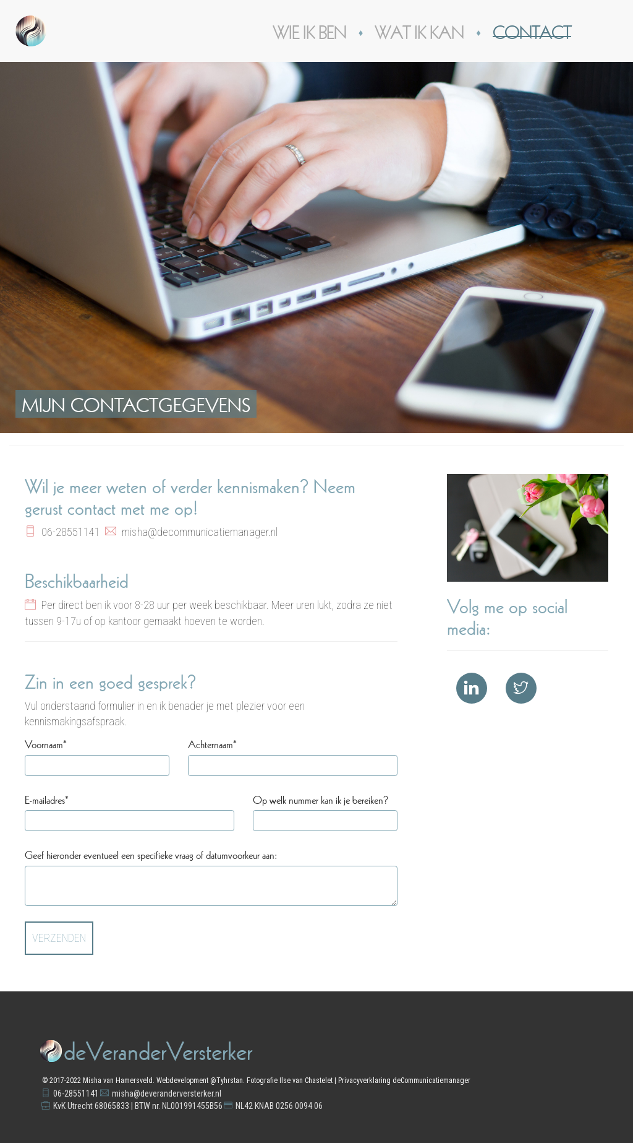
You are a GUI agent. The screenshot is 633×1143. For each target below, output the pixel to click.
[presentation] (303, 945)
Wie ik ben (309, 30)
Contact (532, 30)
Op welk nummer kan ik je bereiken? (320, 799)
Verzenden (59, 937)
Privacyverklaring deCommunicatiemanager (404, 1080)
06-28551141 (76, 1093)
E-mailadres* (47, 799)
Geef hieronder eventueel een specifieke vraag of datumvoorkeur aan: (151, 854)
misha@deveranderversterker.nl (166, 1093)
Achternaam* (212, 743)
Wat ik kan (419, 30)
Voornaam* (46, 743)
